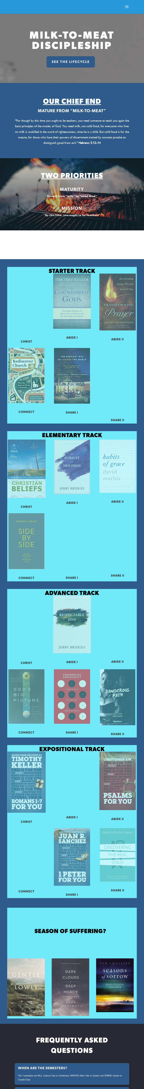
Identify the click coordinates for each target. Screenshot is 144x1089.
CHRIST (26, 341)
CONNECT (26, 412)
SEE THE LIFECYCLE (71, 62)
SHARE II (117, 420)
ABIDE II (117, 339)
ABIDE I (72, 337)
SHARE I (72, 412)
